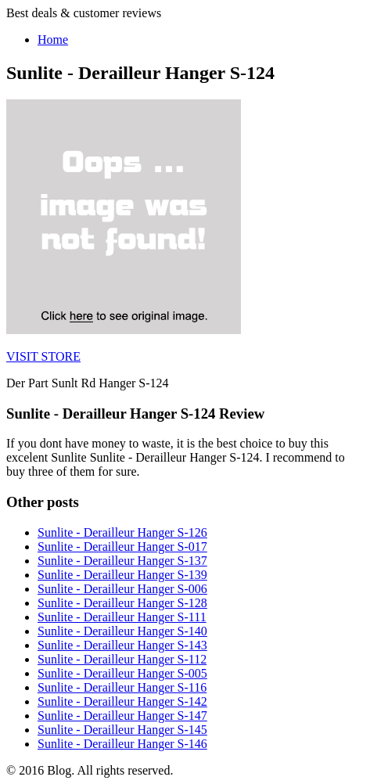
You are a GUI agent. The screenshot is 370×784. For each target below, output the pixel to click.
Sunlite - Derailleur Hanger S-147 (122, 715)
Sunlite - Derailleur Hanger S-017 (122, 546)
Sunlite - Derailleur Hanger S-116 (122, 687)
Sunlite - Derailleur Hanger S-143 (122, 645)
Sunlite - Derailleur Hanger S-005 (122, 673)
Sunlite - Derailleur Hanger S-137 (122, 560)
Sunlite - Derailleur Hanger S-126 (122, 532)
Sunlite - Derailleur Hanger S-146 (122, 743)
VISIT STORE (43, 356)
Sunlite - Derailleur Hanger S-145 (122, 729)
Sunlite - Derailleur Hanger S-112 (122, 659)
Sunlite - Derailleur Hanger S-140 (122, 631)
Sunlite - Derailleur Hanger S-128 (122, 603)
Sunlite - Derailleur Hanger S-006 (122, 588)
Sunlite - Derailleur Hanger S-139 (122, 574)
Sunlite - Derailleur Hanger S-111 (122, 617)
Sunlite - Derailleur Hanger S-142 (122, 701)
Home (53, 39)
